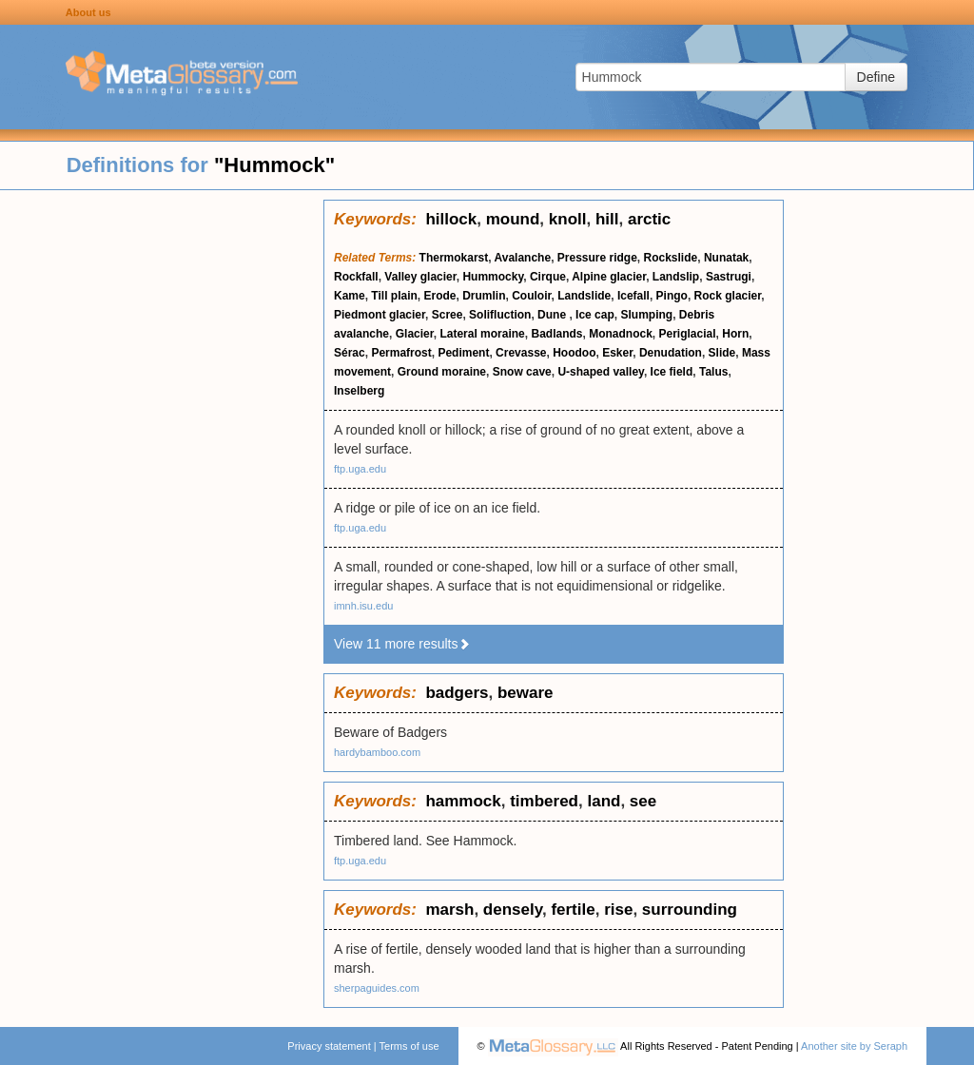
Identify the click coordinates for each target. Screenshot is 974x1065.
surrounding (689, 909)
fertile (572, 909)
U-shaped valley (600, 371)
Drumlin (483, 295)
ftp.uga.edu (360, 468)
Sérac (349, 352)
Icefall (633, 295)
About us (88, 12)
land (603, 801)
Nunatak (726, 257)
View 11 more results (402, 643)
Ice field (672, 371)
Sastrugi (728, 276)
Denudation (670, 352)
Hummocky (492, 276)
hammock (462, 801)
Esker (617, 352)
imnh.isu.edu (363, 605)
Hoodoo (574, 352)
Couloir (531, 295)
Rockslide (671, 257)
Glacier (415, 333)
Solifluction (500, 314)
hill (607, 219)
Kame (349, 295)
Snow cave (522, 371)
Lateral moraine (481, 333)
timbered (544, 801)
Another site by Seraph (854, 1046)
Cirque (548, 276)
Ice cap (594, 314)
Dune (553, 314)
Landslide (584, 295)
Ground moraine (442, 371)
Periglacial (687, 333)
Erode (439, 295)
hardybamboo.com (377, 752)
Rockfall (356, 276)
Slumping (646, 314)
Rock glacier (728, 295)
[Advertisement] (161, 485)
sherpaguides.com (376, 988)
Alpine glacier (609, 276)
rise (618, 909)
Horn (735, 333)
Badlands (556, 333)
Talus (713, 371)
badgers (456, 693)
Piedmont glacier (379, 314)
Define (876, 77)
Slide (722, 352)
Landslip (676, 276)
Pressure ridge (597, 257)
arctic (649, 219)
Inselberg (359, 390)
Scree (447, 314)
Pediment (463, 352)
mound (513, 219)
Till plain (394, 295)
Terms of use (409, 1046)
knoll (568, 219)
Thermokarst (454, 257)
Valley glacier (420, 276)
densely (512, 909)
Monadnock (621, 333)
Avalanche (523, 257)
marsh (449, 909)
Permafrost (401, 352)
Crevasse (521, 352)
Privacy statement (328, 1046)
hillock (451, 219)
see (643, 801)
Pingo (672, 295)
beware (525, 693)
